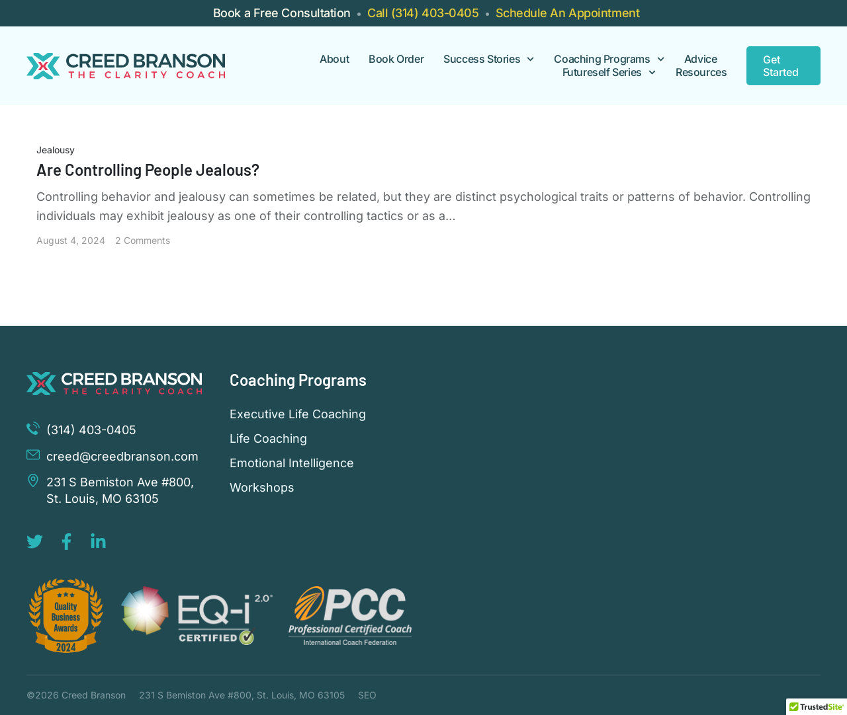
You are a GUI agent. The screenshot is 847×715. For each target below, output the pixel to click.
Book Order (396, 59)
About (334, 59)
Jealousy (55, 149)
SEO (367, 694)
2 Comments (142, 240)
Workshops (262, 487)
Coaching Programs (609, 59)
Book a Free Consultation (282, 13)
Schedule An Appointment (568, 13)
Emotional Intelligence (292, 463)
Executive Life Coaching (298, 414)
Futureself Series (609, 72)
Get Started (781, 66)
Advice (700, 59)
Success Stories (488, 59)
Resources (701, 72)
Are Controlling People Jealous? (147, 169)
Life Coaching (268, 438)
